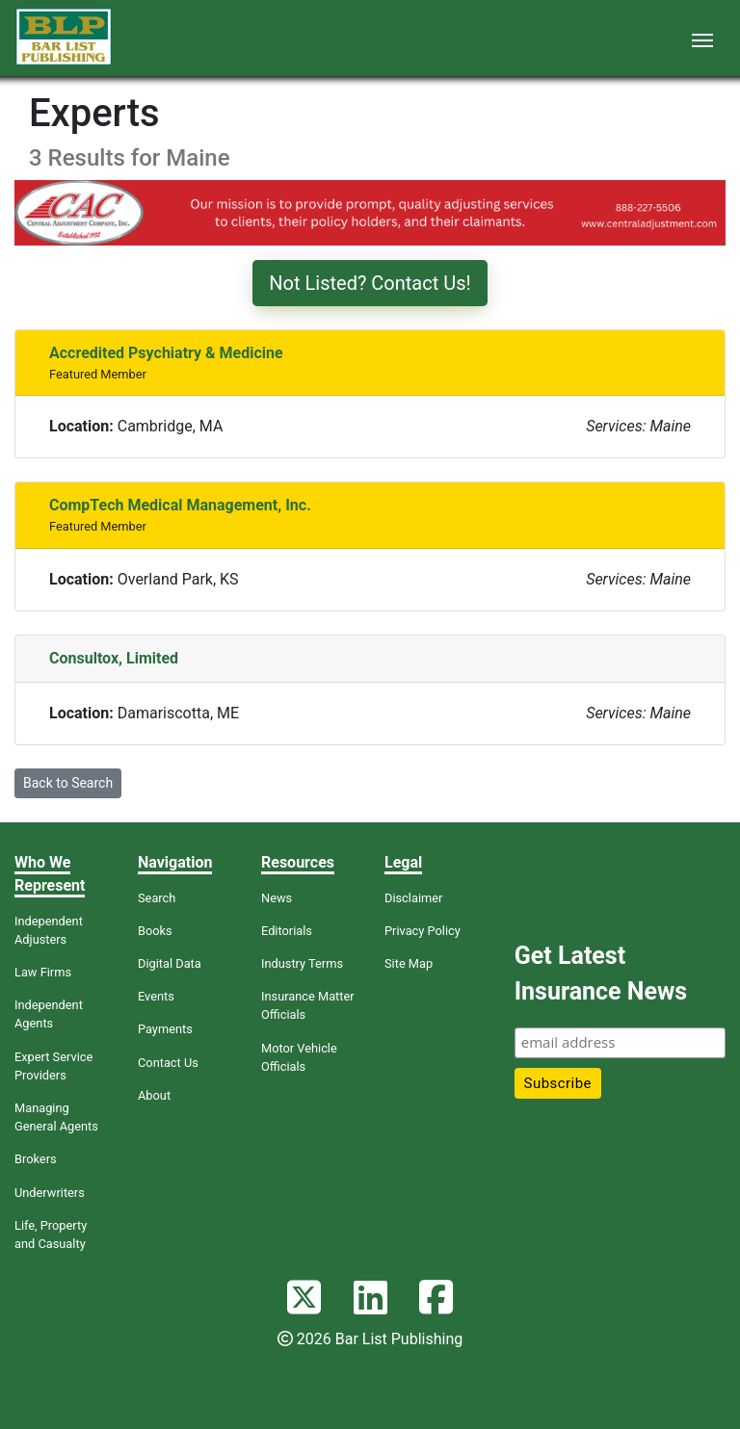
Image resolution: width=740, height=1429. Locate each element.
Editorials (286, 930)
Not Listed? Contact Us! (369, 283)
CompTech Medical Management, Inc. (180, 505)
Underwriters (49, 1192)
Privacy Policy (422, 930)
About (154, 1095)
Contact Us (168, 1062)
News (276, 898)
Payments (165, 1029)
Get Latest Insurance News (601, 974)
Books (155, 930)
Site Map (408, 963)
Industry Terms (302, 963)
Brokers (35, 1159)
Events (156, 996)
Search (156, 898)
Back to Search (68, 783)
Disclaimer (413, 898)
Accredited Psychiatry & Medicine (166, 353)
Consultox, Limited (113, 658)
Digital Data (169, 963)
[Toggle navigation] (702, 38)
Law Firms (42, 972)
